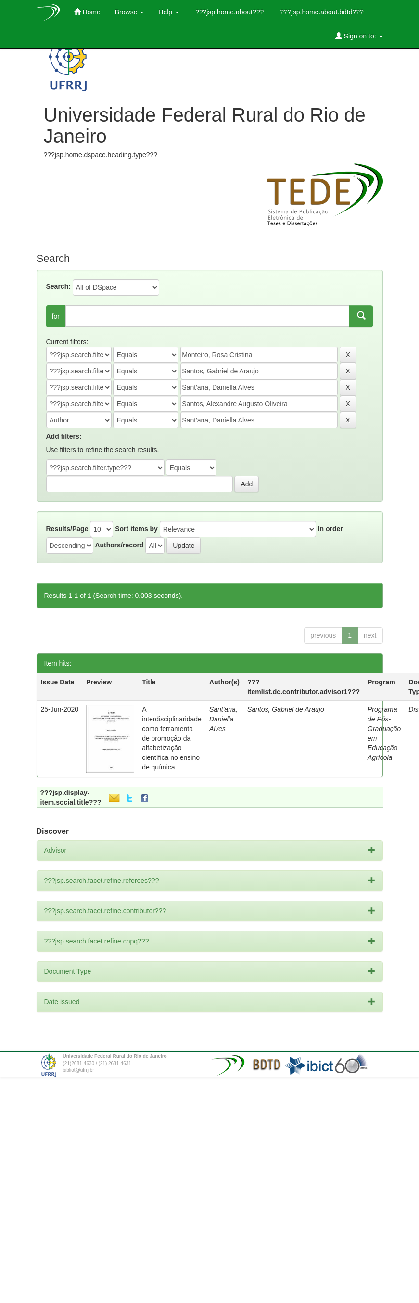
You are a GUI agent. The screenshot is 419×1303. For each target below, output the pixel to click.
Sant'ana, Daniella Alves (223, 719)
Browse (129, 12)
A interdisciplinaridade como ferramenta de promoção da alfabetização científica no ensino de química (172, 738)
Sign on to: (359, 36)
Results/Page (67, 529)
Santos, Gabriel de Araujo (285, 709)
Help (168, 12)
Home (87, 12)
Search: (58, 286)
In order (330, 529)
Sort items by (136, 529)
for (56, 316)
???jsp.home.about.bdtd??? (320, 12)
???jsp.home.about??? (228, 12)
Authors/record (119, 545)
